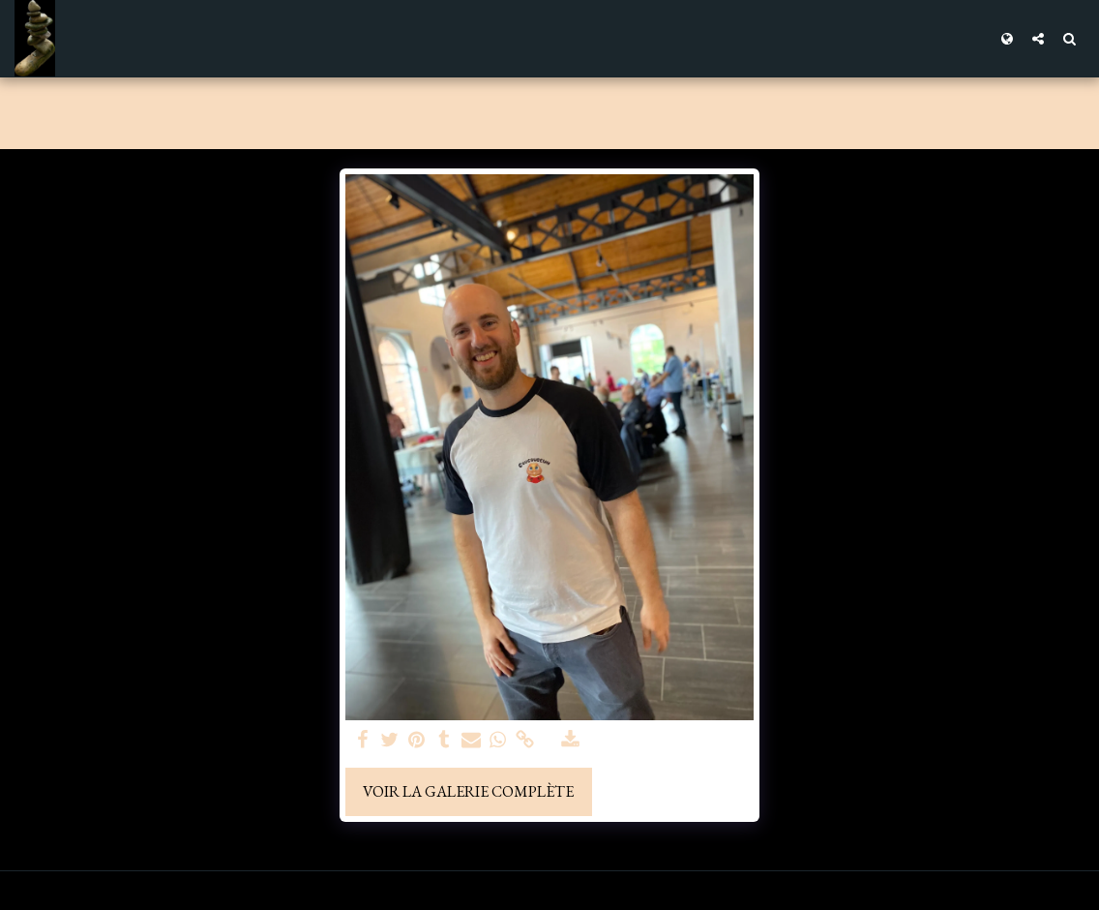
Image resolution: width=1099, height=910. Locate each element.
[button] (1038, 38)
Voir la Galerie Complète (468, 791)
